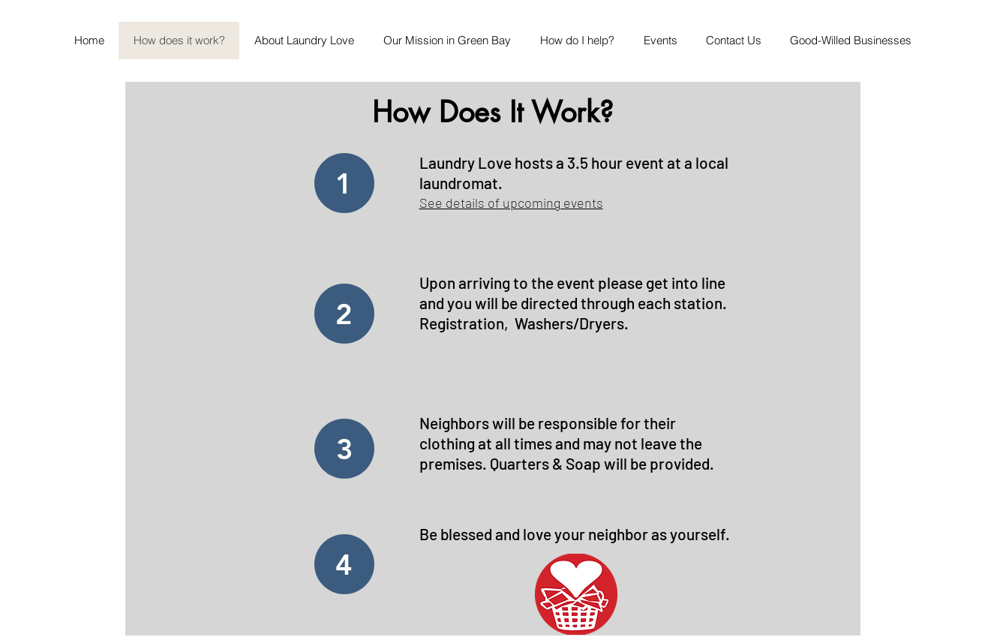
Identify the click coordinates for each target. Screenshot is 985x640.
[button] (660, 40)
